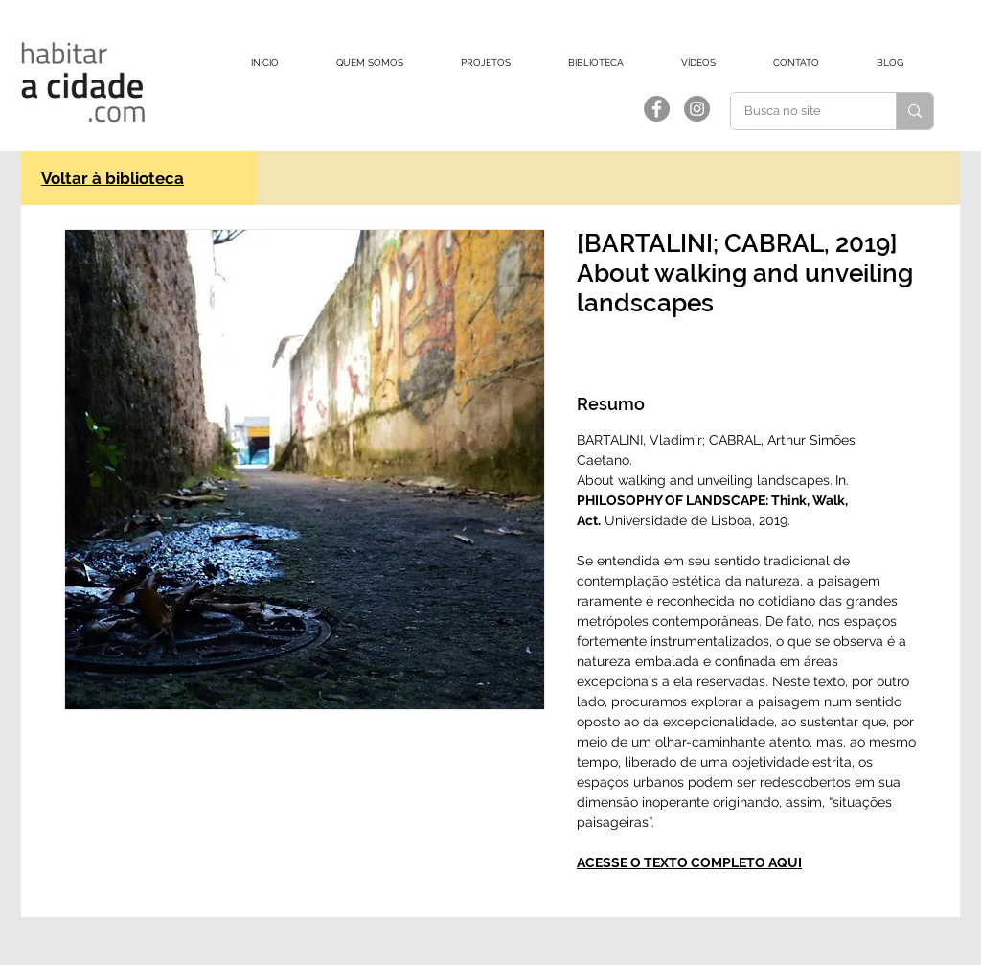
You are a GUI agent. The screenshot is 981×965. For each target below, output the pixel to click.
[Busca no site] (800, 111)
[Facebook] (657, 109)
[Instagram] (697, 109)
